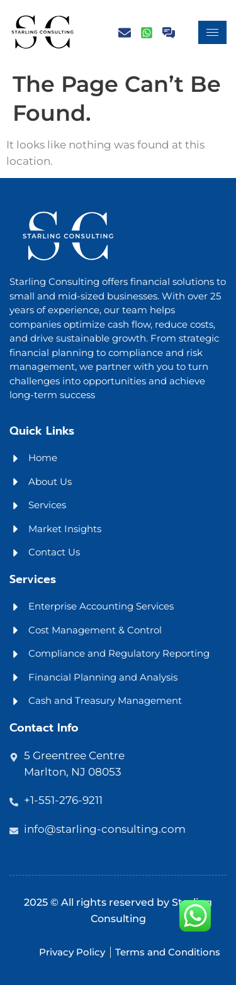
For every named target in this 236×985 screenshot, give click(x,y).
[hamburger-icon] (212, 32)
